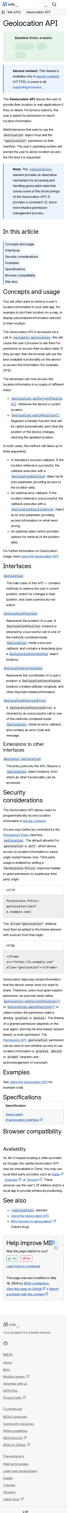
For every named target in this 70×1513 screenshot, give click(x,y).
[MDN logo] (11, 1324)
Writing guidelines (15, 1431)
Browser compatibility (20, 275)
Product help (12, 1398)
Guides (8, 1478)
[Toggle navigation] (62, 4)
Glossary (9, 1492)
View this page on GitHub (24, 1289)
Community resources (18, 1424)
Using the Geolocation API (39, 556)
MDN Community (15, 1417)
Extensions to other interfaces (23, 747)
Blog (6, 1370)
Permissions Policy (16, 835)
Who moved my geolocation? (31, 1221)
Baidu (56, 1174)
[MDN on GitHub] (5, 1343)
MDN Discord (13, 1438)
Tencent (32, 1180)
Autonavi (11, 1180)
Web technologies (16, 1464)
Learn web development (20, 1471)
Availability (14, 1149)
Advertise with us (15, 1384)
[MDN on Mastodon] (26, 1343)
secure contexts (47, 76)
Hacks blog (11, 1499)
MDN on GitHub (14, 1445)
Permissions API (15, 1040)
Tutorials (9, 1485)
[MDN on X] (19, 1343)
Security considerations (21, 257)
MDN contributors (36, 1283)
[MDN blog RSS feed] (33, 1343)
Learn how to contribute (23, 1266)
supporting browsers (27, 87)
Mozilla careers (14, 1377)
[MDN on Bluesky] (12, 1343)
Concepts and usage (19, 244)
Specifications (15, 269)
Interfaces (12, 250)
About (7, 1363)
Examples (12, 263)
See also (11, 282)
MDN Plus (10, 1391)
